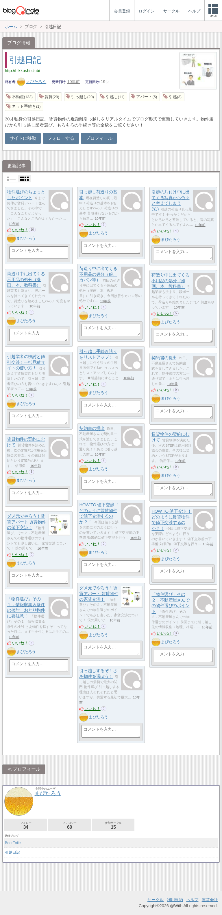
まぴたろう (32, 81)
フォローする (60, 138)
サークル (155, 899)
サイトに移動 (23, 138)
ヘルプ (192, 899)
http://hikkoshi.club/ (22, 70)
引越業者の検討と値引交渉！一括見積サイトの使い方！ (26, 362)
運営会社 (210, 899)
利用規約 (175, 899)
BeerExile (13, 843)
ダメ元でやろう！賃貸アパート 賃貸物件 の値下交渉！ (26, 522)
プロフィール (99, 138)
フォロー (25, 825)
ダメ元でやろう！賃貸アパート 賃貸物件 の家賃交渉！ (98, 594)
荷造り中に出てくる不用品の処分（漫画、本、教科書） (26, 280)
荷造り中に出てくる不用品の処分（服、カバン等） (98, 274)
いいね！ (20, 230)
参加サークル (113, 825)
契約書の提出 (164, 357)
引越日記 (25, 60)
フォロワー (69, 825)
